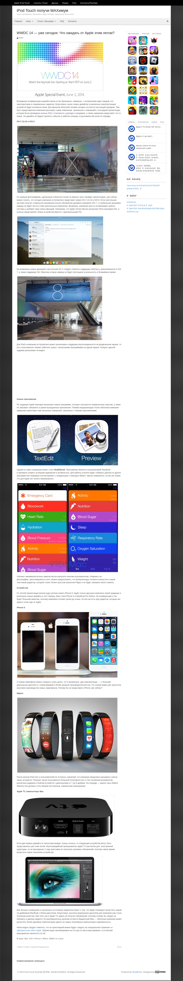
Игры (28, 21)
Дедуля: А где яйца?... (145, 136)
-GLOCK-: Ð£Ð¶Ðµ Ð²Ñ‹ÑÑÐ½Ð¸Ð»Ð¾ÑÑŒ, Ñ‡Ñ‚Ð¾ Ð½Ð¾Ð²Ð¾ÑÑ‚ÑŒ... (148, 168)
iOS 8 (31, 939)
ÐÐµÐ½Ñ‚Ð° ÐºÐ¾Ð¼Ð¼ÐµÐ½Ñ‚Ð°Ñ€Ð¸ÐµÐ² (145, 209)
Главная (18, 21)
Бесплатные (133, 33)
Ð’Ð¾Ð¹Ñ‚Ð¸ (131, 202)
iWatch (45, 939)
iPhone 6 (38, 939)
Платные (145, 33)
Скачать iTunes (41, 3)
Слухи (60, 939)
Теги (162, 122)
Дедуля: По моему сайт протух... (149, 127)
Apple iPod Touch (22, 3)
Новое (154, 122)
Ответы (131, 122)
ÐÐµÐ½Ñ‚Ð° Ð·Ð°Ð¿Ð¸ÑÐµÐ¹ (139, 205)
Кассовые (156, 33)
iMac (26, 939)
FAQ (74, 3)
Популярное (143, 122)
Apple (21, 939)
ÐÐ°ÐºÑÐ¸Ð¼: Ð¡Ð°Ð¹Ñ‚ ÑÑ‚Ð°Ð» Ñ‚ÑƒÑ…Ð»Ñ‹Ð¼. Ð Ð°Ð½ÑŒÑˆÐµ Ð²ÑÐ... (147, 157)
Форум (65, 3)
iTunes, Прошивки (45, 21)
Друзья (55, 3)
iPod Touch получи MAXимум (42, 10)
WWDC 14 (53, 939)
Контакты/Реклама (89, 3)
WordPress (137, 972)
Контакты (72, 21)
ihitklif (21, 38)
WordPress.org (132, 212)
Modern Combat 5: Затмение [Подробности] (33, 947)
